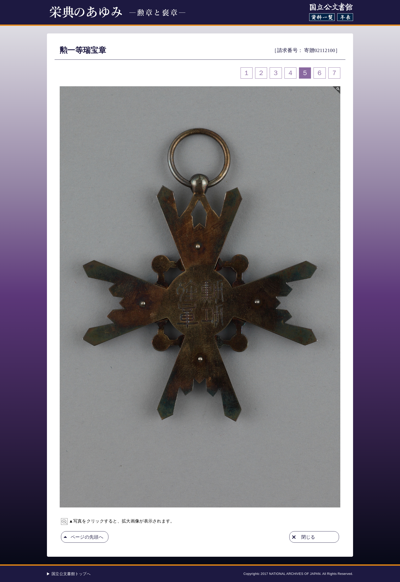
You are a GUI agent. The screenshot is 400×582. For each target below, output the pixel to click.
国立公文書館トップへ (71, 574)
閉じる (308, 537)
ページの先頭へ (87, 537)
